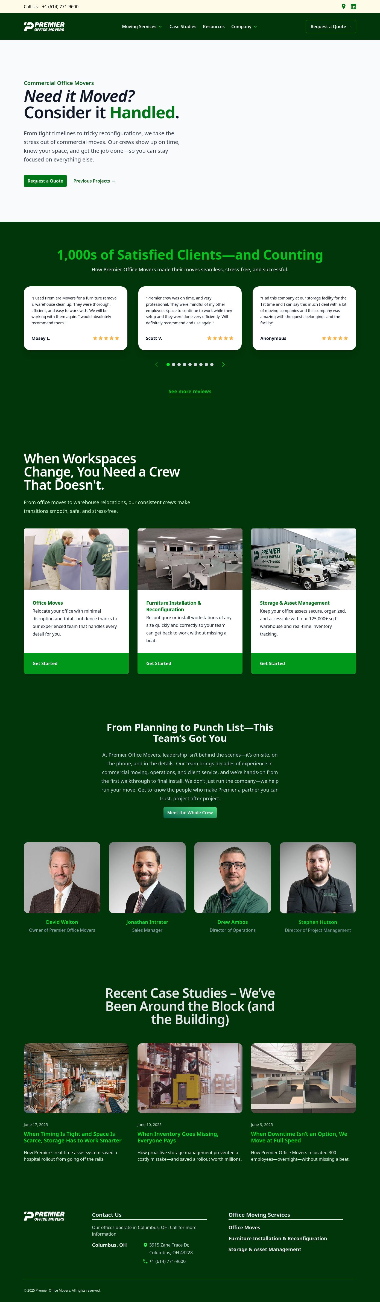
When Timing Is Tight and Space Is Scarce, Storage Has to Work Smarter (60, 1137)
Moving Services (142, 26)
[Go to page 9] (212, 364)
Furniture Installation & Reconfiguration (278, 1238)
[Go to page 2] (173, 364)
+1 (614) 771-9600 (60, 7)
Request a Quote (45, 181)
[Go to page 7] (201, 364)
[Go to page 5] (190, 364)
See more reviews (190, 391)
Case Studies (182, 26)
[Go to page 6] (195, 364)
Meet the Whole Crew (190, 813)
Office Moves (48, 609)
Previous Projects (95, 181)
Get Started (45, 670)
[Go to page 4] (184, 364)
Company (244, 26)
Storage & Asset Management (265, 1249)
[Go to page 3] (179, 364)
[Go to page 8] (206, 364)
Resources (214, 26)
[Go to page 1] (168, 364)
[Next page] (223, 364)
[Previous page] (156, 364)
